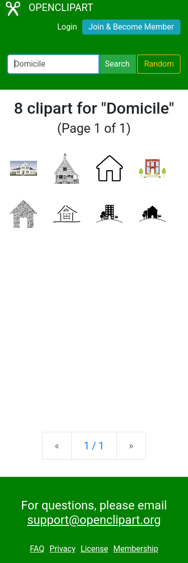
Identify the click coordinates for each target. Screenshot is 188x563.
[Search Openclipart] (53, 64)
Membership (135, 548)
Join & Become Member (131, 27)
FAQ (37, 548)
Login (67, 27)
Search (117, 64)
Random (159, 64)
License (94, 548)
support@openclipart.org (93, 520)
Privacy (63, 548)
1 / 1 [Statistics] (94, 446)
